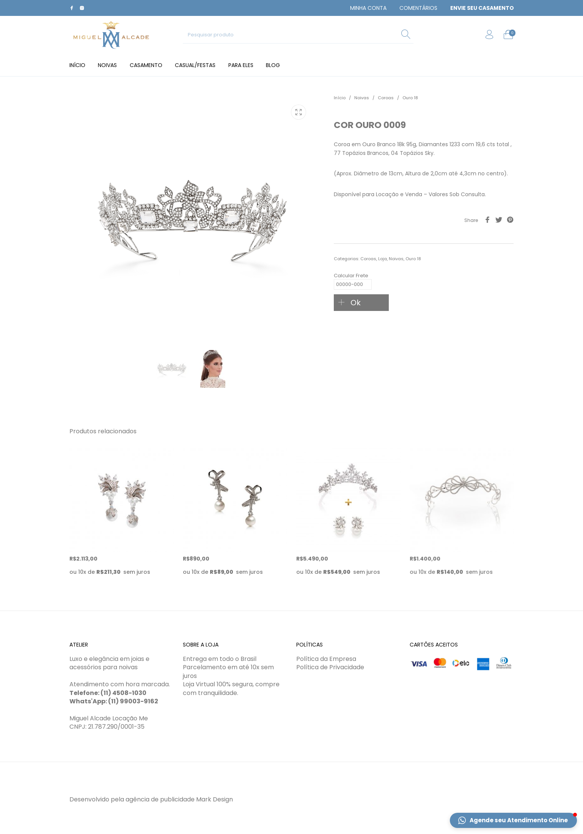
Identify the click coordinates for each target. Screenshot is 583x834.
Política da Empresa (326, 658)
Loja (382, 259)
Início (340, 98)
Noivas (361, 98)
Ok (355, 302)
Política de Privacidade (330, 667)
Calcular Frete (353, 277)
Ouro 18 (410, 98)
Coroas (386, 98)
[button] (513, 820)
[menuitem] (368, 8)
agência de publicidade (160, 799)
